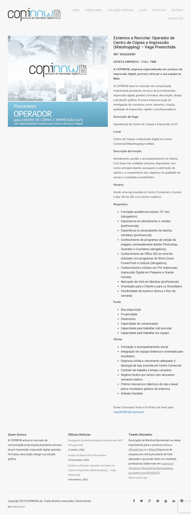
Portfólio (159, 11)
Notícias (177, 11)
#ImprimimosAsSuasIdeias (157, 468)
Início (76, 11)
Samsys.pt (18, 506)
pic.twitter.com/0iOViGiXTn (144, 472)
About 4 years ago (138, 477)
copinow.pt (167, 463)
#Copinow (135, 468)
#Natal (152, 449)
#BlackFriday (136, 449)
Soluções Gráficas (121, 11)
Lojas (143, 11)
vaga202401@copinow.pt (128, 412)
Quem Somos (93, 11)
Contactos (175, 20)
